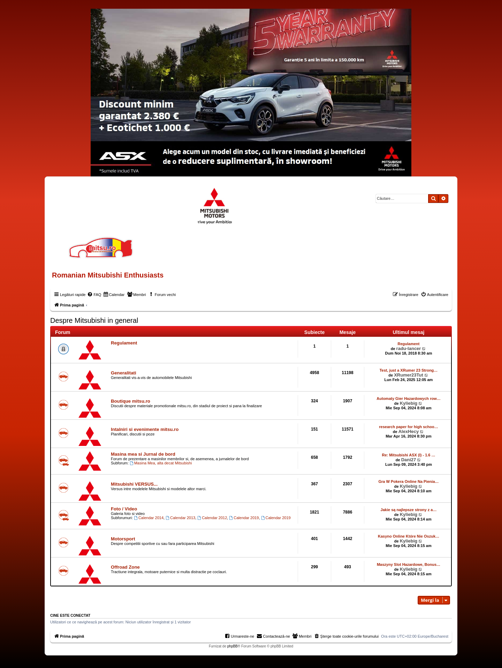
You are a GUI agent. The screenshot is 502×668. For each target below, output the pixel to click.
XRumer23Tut (408, 375)
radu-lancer (408, 348)
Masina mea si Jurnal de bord (143, 454)
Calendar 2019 (244, 518)
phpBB (232, 646)
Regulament (124, 343)
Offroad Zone (125, 567)
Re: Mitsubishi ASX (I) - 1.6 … (408, 455)
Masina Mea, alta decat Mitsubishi (161, 463)
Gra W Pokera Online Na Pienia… (409, 481)
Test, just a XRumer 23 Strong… (409, 370)
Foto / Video (124, 508)
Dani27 (408, 459)
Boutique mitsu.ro (130, 401)
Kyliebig (409, 403)
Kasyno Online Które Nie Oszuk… (408, 536)
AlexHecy (408, 431)
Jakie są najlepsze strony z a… (409, 510)
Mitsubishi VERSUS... (134, 484)
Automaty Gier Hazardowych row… (408, 398)
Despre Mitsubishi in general (94, 320)
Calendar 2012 (212, 518)
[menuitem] (94, 294)
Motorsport (123, 538)
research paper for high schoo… (408, 427)
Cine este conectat (70, 615)
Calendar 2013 (180, 518)
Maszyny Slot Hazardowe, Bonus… (408, 564)
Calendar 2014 (148, 518)
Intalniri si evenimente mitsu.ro (144, 429)
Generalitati (123, 372)
